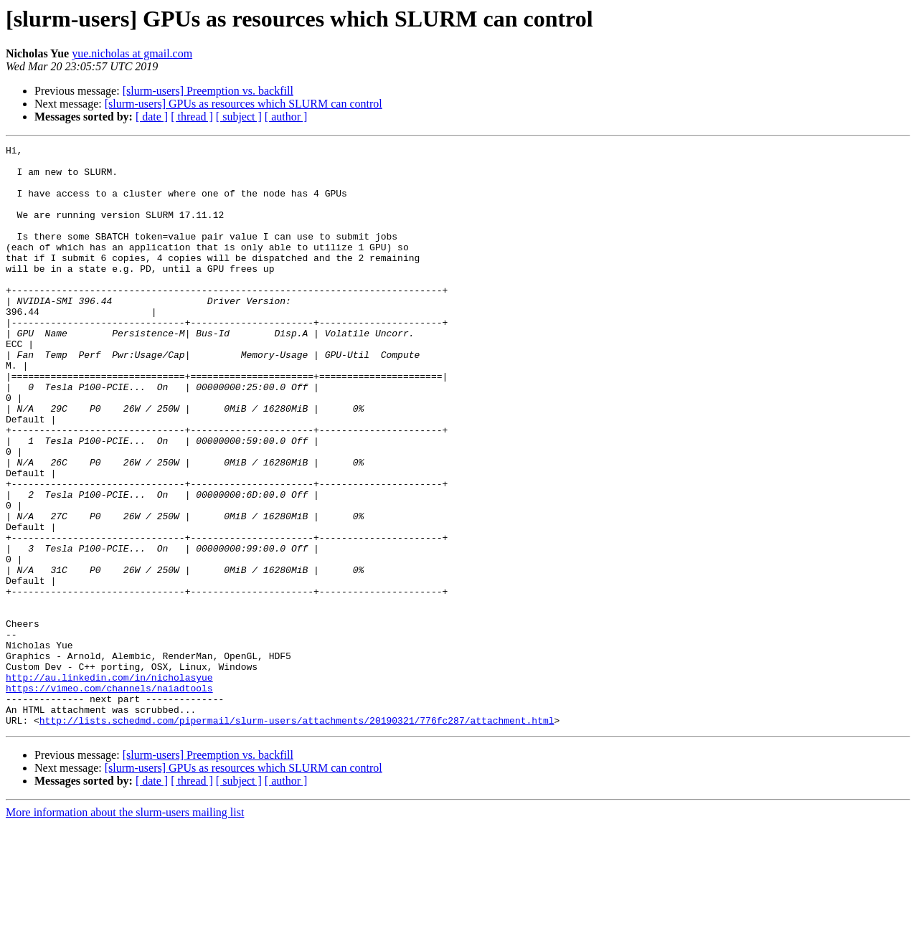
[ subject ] (239, 116)
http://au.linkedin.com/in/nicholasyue (109, 784)
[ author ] (286, 116)
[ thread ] (192, 116)
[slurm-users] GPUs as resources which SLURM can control (243, 104)
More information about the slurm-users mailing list (125, 928)
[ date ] (152, 116)
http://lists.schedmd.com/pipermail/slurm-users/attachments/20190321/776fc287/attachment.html (296, 836)
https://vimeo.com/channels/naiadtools (109, 797)
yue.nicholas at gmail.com (132, 53)
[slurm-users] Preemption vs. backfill (208, 91)
